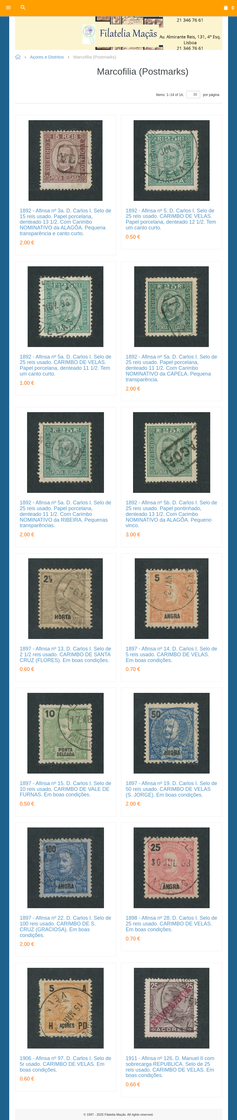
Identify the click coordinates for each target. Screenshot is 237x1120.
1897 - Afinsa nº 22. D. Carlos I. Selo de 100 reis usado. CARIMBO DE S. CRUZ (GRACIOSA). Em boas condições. (65, 926)
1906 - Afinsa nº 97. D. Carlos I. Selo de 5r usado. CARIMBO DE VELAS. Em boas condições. (65, 1064)
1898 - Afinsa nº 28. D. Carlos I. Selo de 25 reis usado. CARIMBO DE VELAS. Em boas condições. (171, 923)
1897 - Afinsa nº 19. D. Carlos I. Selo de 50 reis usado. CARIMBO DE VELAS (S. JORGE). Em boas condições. (171, 789)
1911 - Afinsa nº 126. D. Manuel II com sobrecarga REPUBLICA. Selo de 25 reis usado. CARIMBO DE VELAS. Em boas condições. (170, 1067)
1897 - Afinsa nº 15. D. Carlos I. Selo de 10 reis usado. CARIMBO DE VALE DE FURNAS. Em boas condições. (65, 789)
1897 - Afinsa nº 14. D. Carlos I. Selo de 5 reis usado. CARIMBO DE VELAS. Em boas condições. (171, 654)
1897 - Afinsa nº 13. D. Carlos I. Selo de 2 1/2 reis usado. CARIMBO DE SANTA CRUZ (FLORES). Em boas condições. (65, 654)
